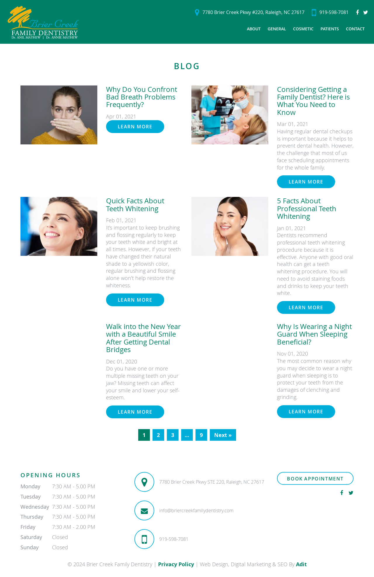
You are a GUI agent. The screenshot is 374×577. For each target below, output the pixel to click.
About (254, 29)
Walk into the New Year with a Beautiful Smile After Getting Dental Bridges (143, 338)
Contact (355, 29)
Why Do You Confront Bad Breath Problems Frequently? (141, 97)
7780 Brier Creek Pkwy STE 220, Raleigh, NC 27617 (211, 482)
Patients (330, 29)
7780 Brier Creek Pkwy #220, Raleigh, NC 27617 (249, 12)
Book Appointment (315, 478)
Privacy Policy (176, 564)
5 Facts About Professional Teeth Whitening (306, 208)
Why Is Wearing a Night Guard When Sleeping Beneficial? (314, 334)
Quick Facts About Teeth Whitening (135, 204)
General (277, 29)
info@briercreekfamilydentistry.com (196, 510)
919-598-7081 (330, 12)
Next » (223, 435)
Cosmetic (303, 29)
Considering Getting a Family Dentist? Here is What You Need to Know (313, 100)
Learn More (135, 126)
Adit (301, 564)
